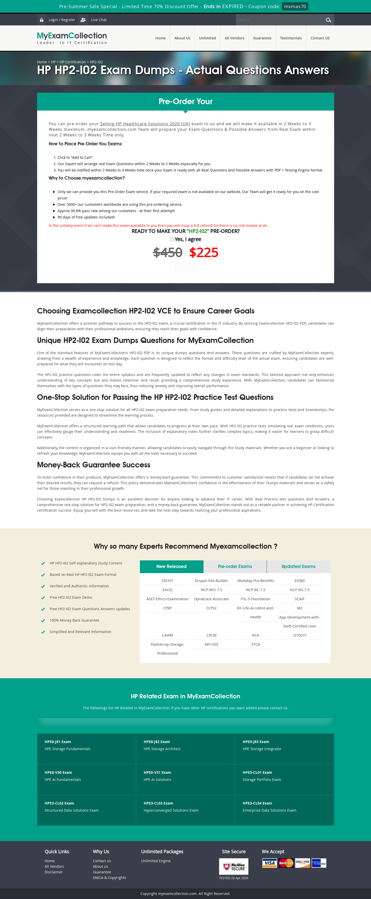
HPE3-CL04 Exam (257, 803)
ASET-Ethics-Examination (167, 598)
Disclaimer (54, 872)
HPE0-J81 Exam (58, 741)
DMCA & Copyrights (109, 877)
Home (160, 38)
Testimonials (291, 38)
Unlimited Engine (156, 860)
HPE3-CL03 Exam (158, 803)
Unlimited (207, 38)
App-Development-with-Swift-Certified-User (299, 621)
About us (100, 866)
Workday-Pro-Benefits (255, 580)
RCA (255, 635)
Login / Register (56, 19)
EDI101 (167, 580)
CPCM (212, 635)
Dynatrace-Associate (211, 598)
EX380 (300, 580)
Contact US (320, 38)
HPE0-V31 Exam (157, 772)
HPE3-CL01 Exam (257, 772)
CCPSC (211, 608)
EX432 (168, 589)
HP (53, 61)
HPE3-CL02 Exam (59, 803)
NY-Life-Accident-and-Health (255, 612)
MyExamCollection (72, 38)
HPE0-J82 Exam (157, 741)
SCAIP (299, 598)
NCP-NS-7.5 (300, 589)
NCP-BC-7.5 (255, 589)
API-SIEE (211, 644)
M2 (299, 608)
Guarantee (262, 38)
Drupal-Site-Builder (211, 580)
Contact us (102, 860)
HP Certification (73, 61)
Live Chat (92, 19)
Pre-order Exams (235, 566)
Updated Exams (298, 566)
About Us (182, 38)
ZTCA (255, 644)
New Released (171, 566)
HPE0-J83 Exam (256, 741)
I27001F (299, 635)
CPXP (167, 608)
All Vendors (235, 38)
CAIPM (167, 635)
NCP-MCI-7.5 (211, 589)
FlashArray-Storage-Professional (167, 649)
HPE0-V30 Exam (58, 772)
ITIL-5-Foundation (255, 598)
